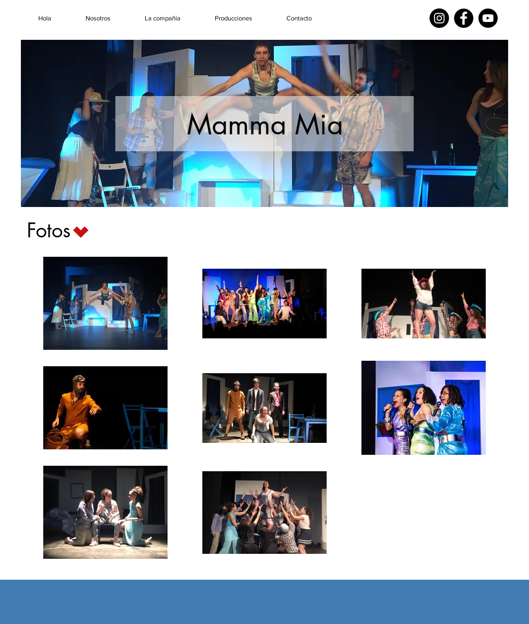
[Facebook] (463, 18)
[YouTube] (488, 18)
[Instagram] (439, 18)
